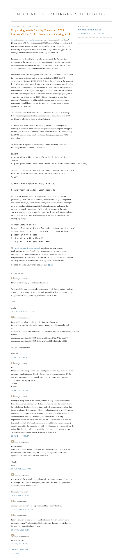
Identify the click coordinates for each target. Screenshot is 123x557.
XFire (13, 40)
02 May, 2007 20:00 (19, 390)
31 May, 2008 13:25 (19, 544)
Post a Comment (20, 549)
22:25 (50, 265)
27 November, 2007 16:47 (22, 509)
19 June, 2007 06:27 (20, 436)
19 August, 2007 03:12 (21, 495)
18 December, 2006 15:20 (22, 312)
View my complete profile (91, 33)
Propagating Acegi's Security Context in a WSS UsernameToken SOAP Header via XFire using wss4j (41, 32)
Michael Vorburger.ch (90, 30)
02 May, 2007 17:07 (19, 357)
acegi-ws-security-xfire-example (28, 248)
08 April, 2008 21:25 (20, 530)
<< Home (15, 554)
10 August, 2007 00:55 (21, 469)
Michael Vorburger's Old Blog (61, 14)
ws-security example (33, 40)
